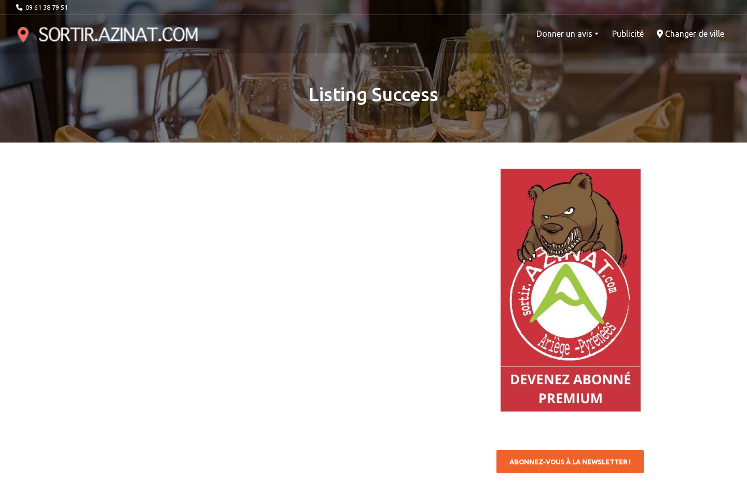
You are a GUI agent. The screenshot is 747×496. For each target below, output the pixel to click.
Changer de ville (690, 33)
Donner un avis (564, 33)
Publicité (628, 33)
